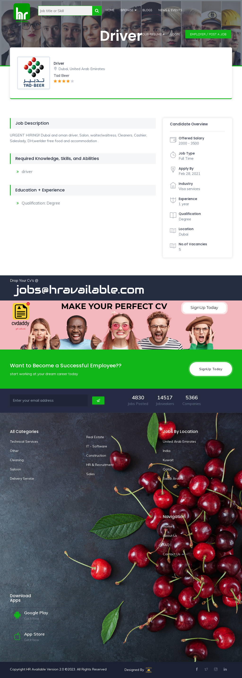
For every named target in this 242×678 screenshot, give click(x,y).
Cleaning (17, 460)
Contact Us (171, 554)
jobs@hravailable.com (85, 289)
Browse (127, 10)
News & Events (170, 10)
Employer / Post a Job (208, 34)
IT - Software (96, 446)
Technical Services (24, 441)
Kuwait (168, 460)
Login (175, 34)
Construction (96, 455)
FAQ (166, 545)
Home (110, 10)
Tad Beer (61, 75)
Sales (90, 474)
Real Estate (95, 437)
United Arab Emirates (179, 441)
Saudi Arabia (173, 478)
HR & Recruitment (100, 465)
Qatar (167, 469)
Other (14, 451)
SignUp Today (210, 369)
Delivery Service (22, 478)
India (166, 451)
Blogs (147, 10)
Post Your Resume (147, 34)
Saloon (15, 469)
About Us (170, 535)
